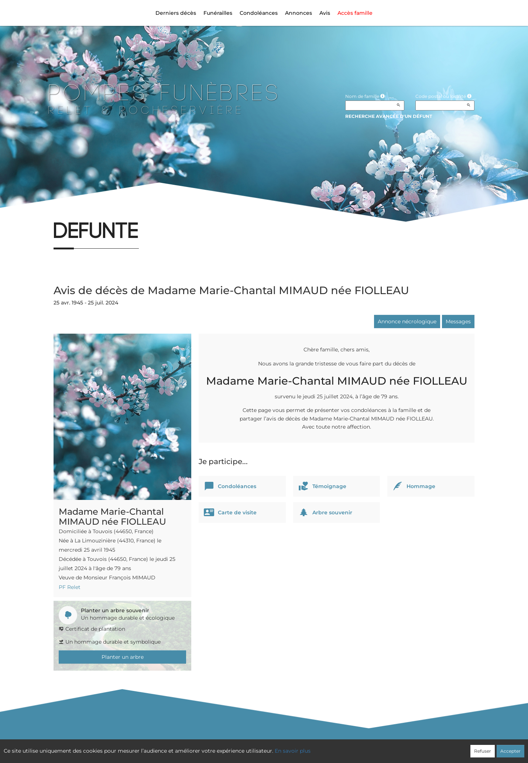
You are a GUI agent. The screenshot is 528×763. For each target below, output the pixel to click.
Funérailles (217, 13)
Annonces (298, 13)
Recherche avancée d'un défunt (388, 116)
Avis (324, 13)
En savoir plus (293, 750)
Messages (458, 321)
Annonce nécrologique (407, 321)
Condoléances (259, 13)
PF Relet (69, 587)
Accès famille (355, 13)
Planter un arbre (123, 657)
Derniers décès (175, 13)
